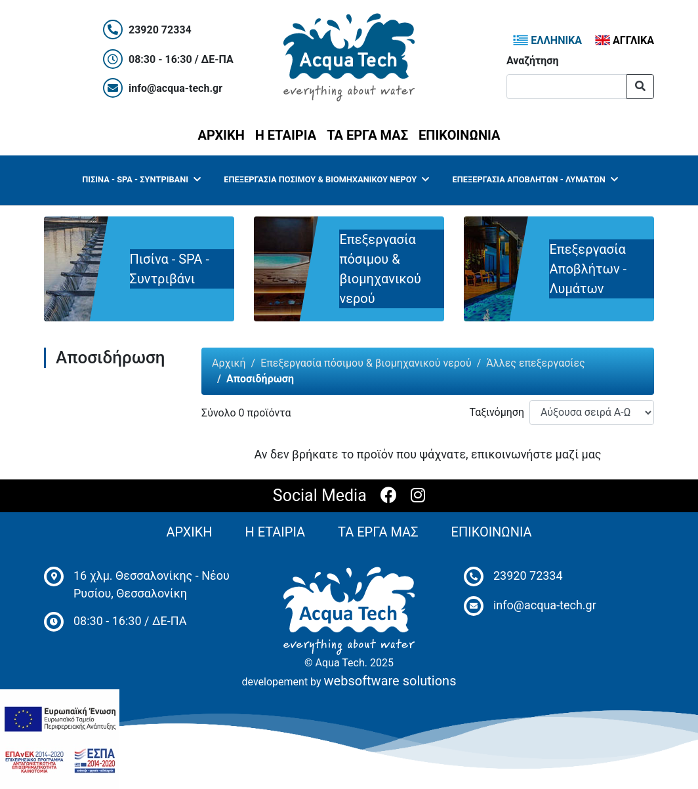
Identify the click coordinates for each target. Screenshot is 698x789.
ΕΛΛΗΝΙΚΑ (547, 40)
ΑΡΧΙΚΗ (224, 134)
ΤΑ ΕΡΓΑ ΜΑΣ (367, 135)
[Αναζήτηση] (566, 86)
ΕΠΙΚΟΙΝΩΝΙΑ (459, 135)
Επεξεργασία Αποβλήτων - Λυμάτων (535, 179)
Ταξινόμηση (496, 412)
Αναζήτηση (532, 60)
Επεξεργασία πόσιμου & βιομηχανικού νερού (326, 179)
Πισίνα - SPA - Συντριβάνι (141, 179)
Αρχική (229, 363)
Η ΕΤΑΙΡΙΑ (285, 135)
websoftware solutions (390, 681)
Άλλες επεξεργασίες (535, 363)
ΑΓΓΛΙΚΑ (624, 40)
